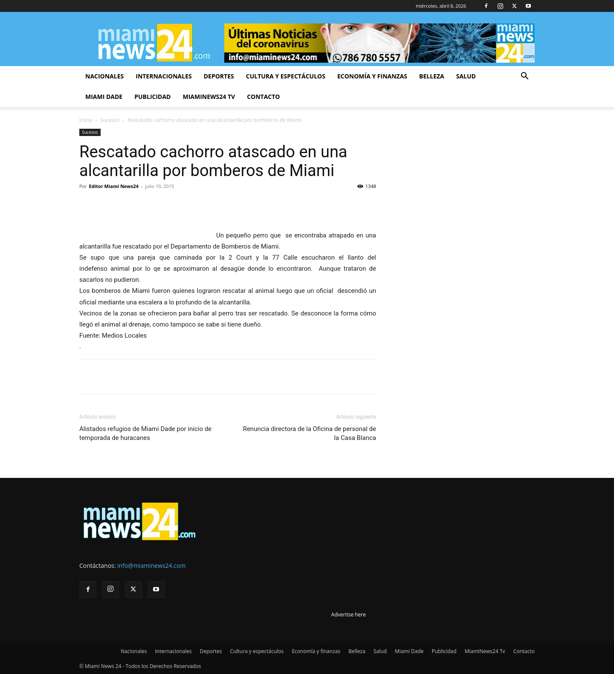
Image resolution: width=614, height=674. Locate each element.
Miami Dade (103, 97)
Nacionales (104, 76)
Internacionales (163, 76)
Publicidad (152, 97)
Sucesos (109, 120)
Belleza (431, 76)
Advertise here (348, 614)
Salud (466, 76)
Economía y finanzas (372, 76)
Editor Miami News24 (114, 186)
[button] (524, 77)
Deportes (219, 76)
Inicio (85, 120)
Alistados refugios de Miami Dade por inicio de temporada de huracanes (145, 433)
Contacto (263, 97)
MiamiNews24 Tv (208, 97)
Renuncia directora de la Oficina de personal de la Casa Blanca (309, 433)
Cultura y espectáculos (285, 76)
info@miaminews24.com (151, 565)
